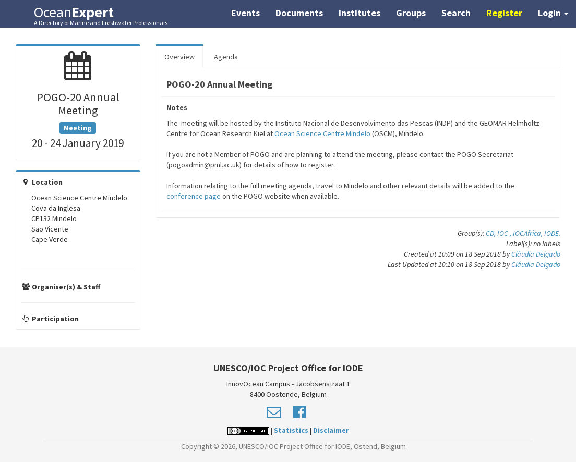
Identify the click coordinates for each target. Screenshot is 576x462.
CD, (491, 233)
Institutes (359, 13)
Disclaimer (331, 430)
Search (456, 13)
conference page (193, 196)
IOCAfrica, (528, 233)
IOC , (505, 233)
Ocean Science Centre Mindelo (322, 133)
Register (504, 13)
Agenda (226, 57)
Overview (179, 57)
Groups (411, 13)
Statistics (291, 430)
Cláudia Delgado (535, 254)
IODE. (552, 233)
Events (245, 13)
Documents (299, 13)
